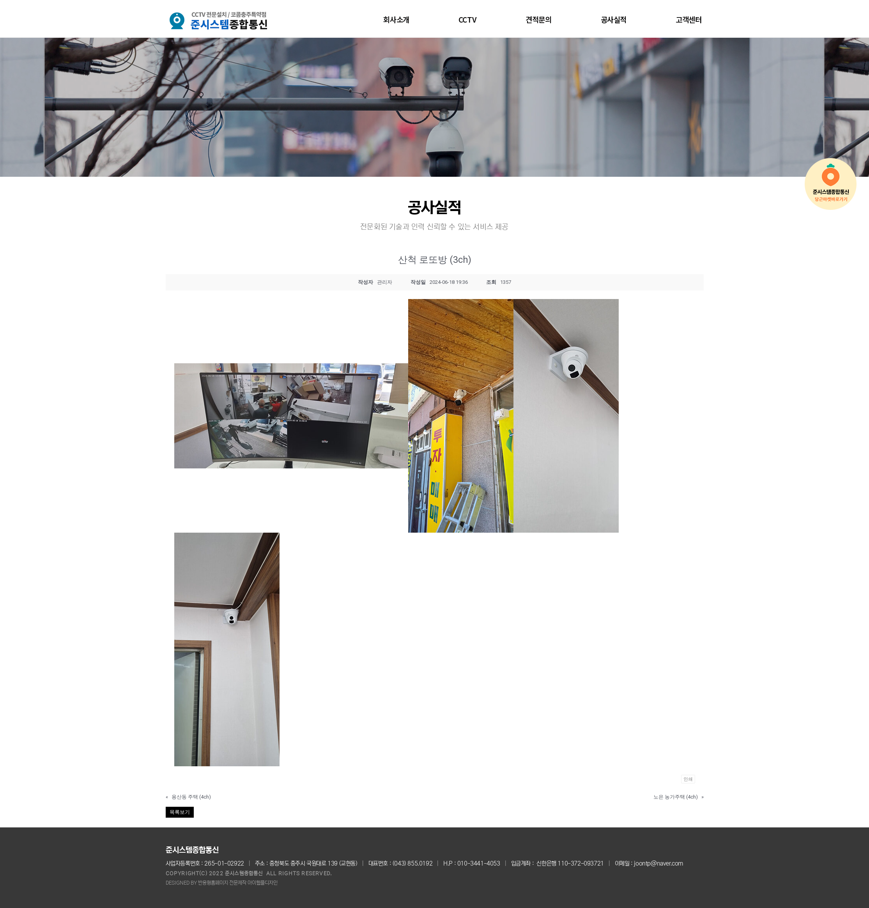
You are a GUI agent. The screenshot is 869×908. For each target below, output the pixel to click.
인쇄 (688, 779)
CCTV (467, 19)
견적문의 (538, 19)
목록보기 (180, 812)
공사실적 (614, 19)
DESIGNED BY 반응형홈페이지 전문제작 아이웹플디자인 (222, 883)
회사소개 (396, 19)
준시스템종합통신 (192, 850)
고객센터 (688, 19)
